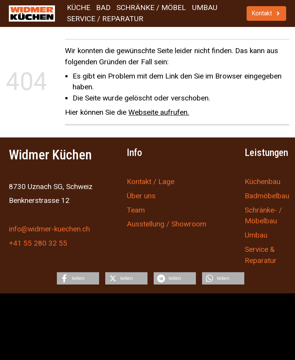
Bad (103, 7)
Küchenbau (262, 181)
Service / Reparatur (105, 18)
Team (136, 210)
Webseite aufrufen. (158, 112)
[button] (78, 278)
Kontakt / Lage (150, 181)
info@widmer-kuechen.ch (49, 228)
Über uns (141, 195)
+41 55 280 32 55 (38, 243)
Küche (78, 7)
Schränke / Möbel (151, 7)
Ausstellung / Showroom (166, 223)
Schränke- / (263, 210)
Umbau (204, 7)
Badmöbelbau (267, 195)
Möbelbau (261, 220)
